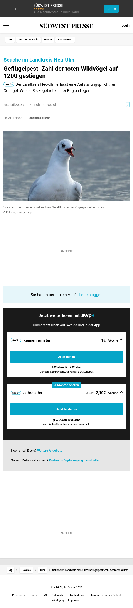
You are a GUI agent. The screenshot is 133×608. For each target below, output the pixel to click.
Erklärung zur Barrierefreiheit (104, 595)
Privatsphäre (19, 595)
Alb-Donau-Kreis (28, 39)
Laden (111, 9)
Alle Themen (65, 39)
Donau (48, 39)
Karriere (35, 595)
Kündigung (58, 600)
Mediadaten (77, 595)
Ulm (10, 39)
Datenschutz (59, 595)
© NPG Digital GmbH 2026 (66, 587)
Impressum (74, 600)
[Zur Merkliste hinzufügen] (128, 104)
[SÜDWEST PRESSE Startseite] (66, 25)
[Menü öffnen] (6, 26)
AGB (45, 595)
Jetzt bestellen (66, 409)
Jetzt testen (66, 356)
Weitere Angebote (49, 450)
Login (126, 25)
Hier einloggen (90, 294)
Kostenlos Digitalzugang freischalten (74, 460)
